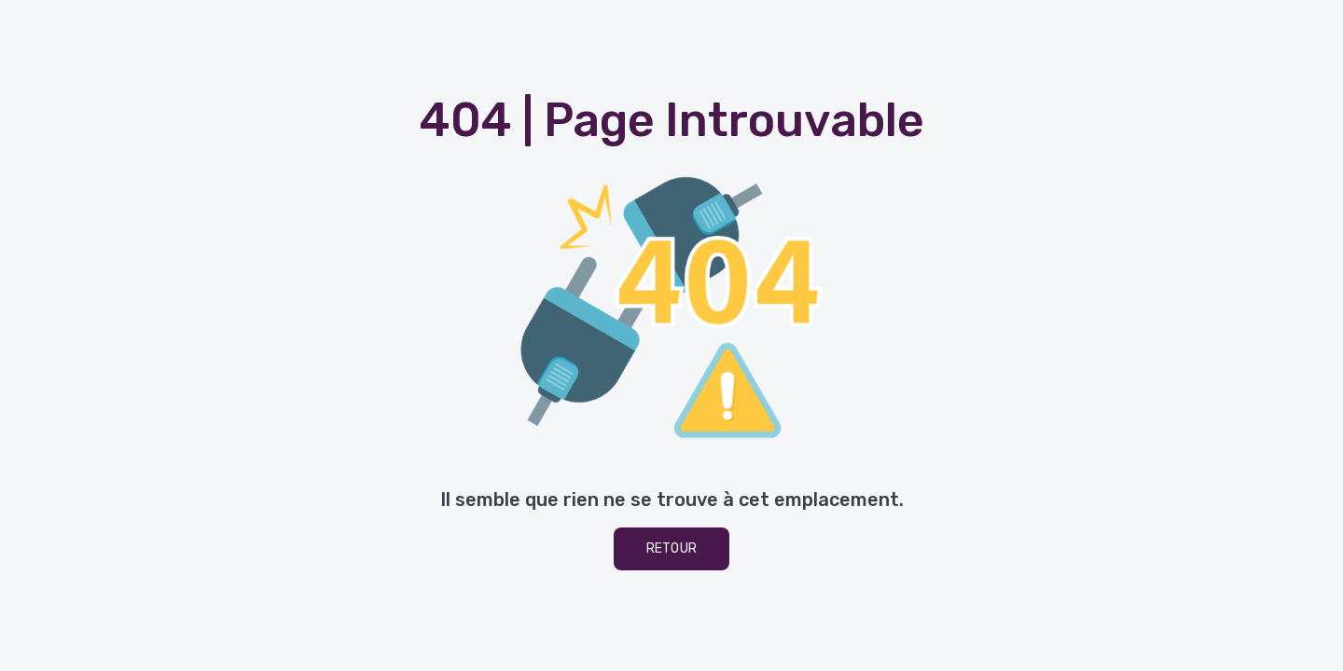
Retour (672, 548)
